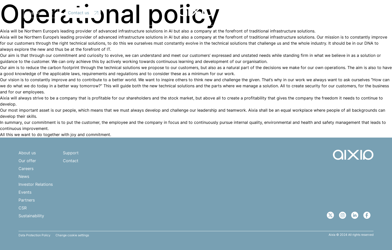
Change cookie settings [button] (72, 235)
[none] (347, 12)
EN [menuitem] (344, 12)
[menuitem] (347, 12)
